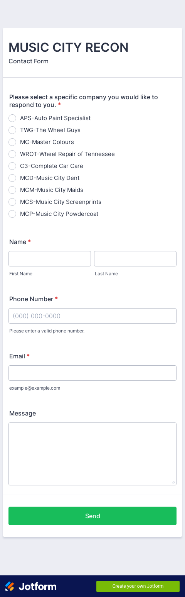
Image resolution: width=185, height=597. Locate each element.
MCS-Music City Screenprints (60, 201)
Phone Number (33, 299)
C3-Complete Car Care (51, 166)
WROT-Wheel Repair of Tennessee (67, 154)
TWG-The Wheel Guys (50, 130)
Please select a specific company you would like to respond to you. (83, 101)
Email (19, 356)
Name (20, 242)
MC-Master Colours (47, 142)
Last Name (106, 273)
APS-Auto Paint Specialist (55, 118)
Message (22, 413)
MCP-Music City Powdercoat (59, 213)
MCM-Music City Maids (51, 189)
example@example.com (34, 388)
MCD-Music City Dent (49, 177)
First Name (20, 273)
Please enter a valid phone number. (46, 331)
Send (92, 516)
